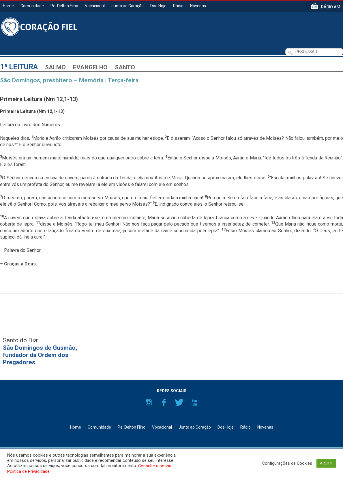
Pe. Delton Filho (64, 6)
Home (8, 6)
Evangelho (90, 67)
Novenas (198, 6)
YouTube (194, 402)
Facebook (164, 402)
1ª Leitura (19, 67)
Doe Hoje (158, 6)
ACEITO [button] (326, 463)
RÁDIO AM (330, 7)
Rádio (178, 6)
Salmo (55, 67)
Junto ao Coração (127, 6)
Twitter (179, 402)
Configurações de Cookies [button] (287, 463)
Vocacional (95, 6)
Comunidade (32, 6)
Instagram (148, 402)
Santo (125, 67)
